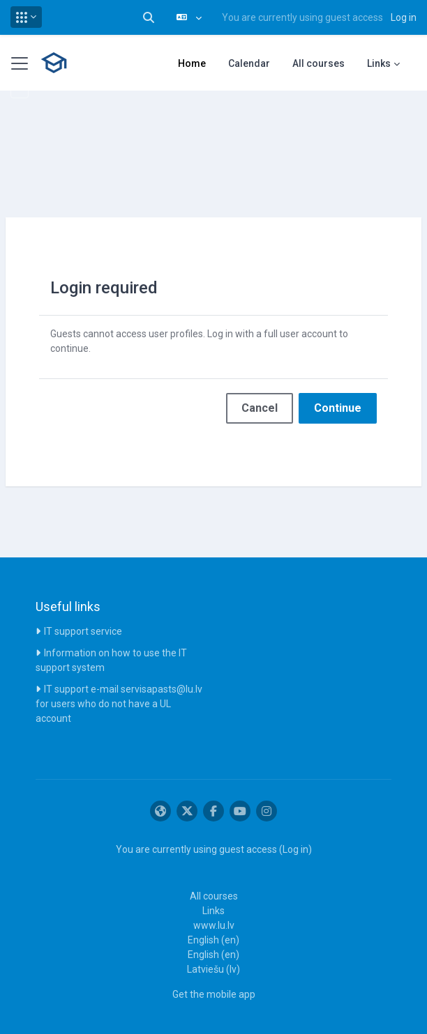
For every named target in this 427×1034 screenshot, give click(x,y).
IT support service (83, 631)
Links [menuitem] (379, 63)
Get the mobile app (213, 994)
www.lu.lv (213, 925)
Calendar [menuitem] (249, 63)
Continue (337, 408)
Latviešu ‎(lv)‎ (213, 969)
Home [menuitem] (192, 63)
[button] (26, 17)
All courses (214, 896)
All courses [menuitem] (318, 63)
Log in (404, 17)
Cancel (259, 408)
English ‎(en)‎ (213, 940)
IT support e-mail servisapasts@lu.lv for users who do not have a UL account (119, 704)
